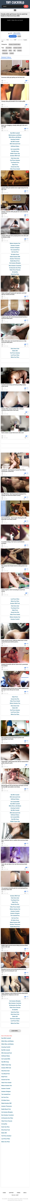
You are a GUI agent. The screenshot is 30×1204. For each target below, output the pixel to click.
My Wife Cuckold (5, 1050)
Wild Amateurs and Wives (15, 135)
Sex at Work (8, 47)
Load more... (15, 1030)
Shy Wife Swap (5, 1062)
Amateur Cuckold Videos (14, 44)
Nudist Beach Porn (6, 1109)
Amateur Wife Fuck (6, 1067)
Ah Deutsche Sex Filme (7, 1118)
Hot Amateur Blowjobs (7, 1112)
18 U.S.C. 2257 (15, 1195)
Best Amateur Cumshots (7, 1115)
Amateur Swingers (6, 1091)
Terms (18, 1192)
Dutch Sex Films (5, 1127)
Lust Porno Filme (5, 1138)
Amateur (19, 50)
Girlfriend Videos (5, 1056)
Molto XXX (4, 1132)
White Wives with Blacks (7, 1041)
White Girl (4, 50)
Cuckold (11, 53)
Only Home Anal (5, 1070)
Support (11, 1192)
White (10, 50)
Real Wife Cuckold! (6, 1038)
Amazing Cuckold (5, 1047)
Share (19, 36)
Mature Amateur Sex (6, 1085)
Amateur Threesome (6, 1106)
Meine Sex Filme (5, 1141)
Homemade (5, 53)
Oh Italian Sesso (5, 1100)
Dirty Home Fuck (5, 1130)
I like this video (9, 33)
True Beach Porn (5, 1073)
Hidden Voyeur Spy (6, 1064)
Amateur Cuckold (5, 1088)
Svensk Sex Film (5, 1079)
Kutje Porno (4, 1076)
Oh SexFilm (4, 1124)
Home (4, 1192)
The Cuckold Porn (5, 1094)
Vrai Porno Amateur (6, 1135)
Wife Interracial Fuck (6, 1053)
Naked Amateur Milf (6, 1103)
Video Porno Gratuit (6, 1082)
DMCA (24, 1192)
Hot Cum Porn (4, 1097)
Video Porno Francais (6, 1121)
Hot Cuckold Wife (5, 1059)
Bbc (14, 50)
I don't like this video (11, 33)
